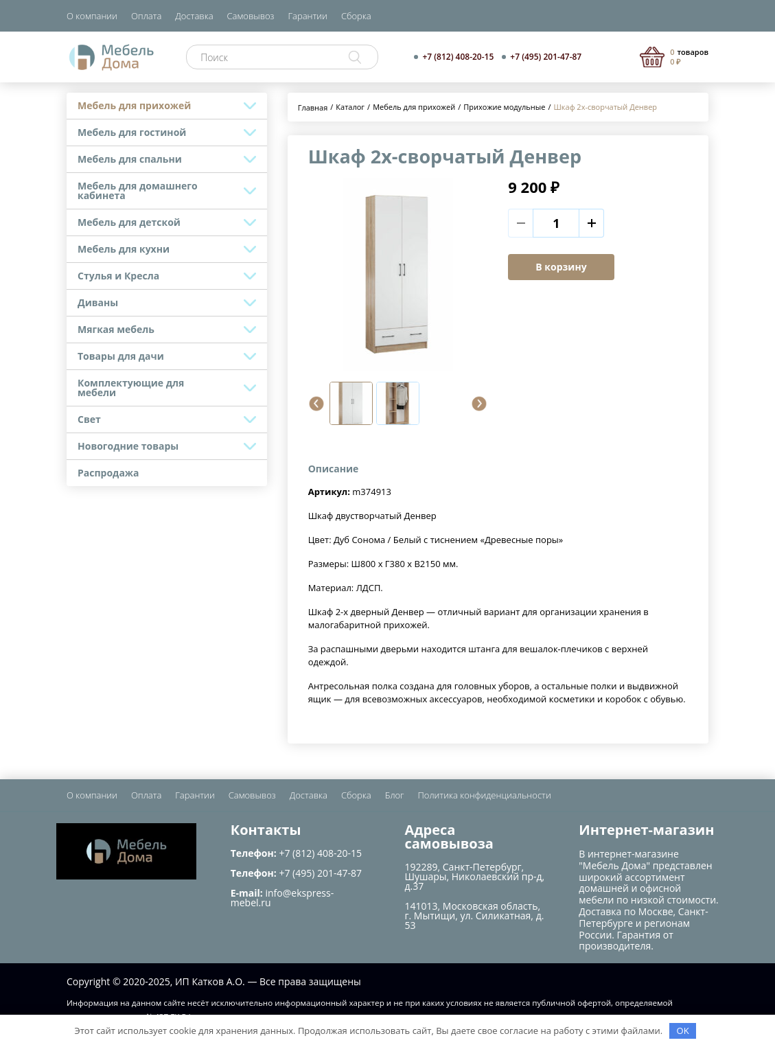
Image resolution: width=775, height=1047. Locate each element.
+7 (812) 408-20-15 (458, 56)
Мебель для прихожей (134, 105)
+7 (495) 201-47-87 (545, 56)
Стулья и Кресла (118, 275)
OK (683, 1030)
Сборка (356, 16)
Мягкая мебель (116, 329)
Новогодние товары (128, 445)
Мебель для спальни (130, 158)
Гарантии (307, 16)
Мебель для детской (129, 222)
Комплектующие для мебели (131, 387)
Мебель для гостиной (132, 132)
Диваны (98, 302)
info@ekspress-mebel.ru (282, 897)
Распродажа (108, 472)
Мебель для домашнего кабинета (138, 190)
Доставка (194, 16)
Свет (89, 419)
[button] (316, 403)
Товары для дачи (121, 356)
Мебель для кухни (124, 248)
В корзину (560, 266)
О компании (92, 16)
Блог (394, 795)
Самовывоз (251, 16)
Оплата (146, 16)
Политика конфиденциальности (484, 795)
